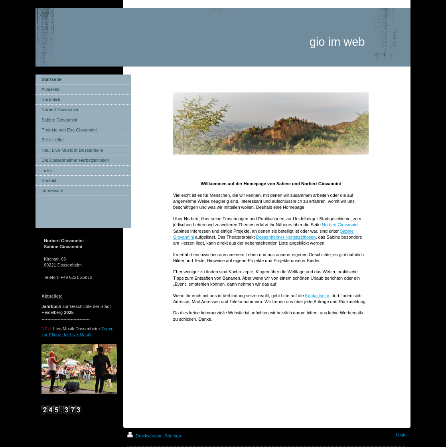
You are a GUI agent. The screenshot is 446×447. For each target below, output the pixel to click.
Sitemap (173, 435)
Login (401, 434)
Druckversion (144, 435)
